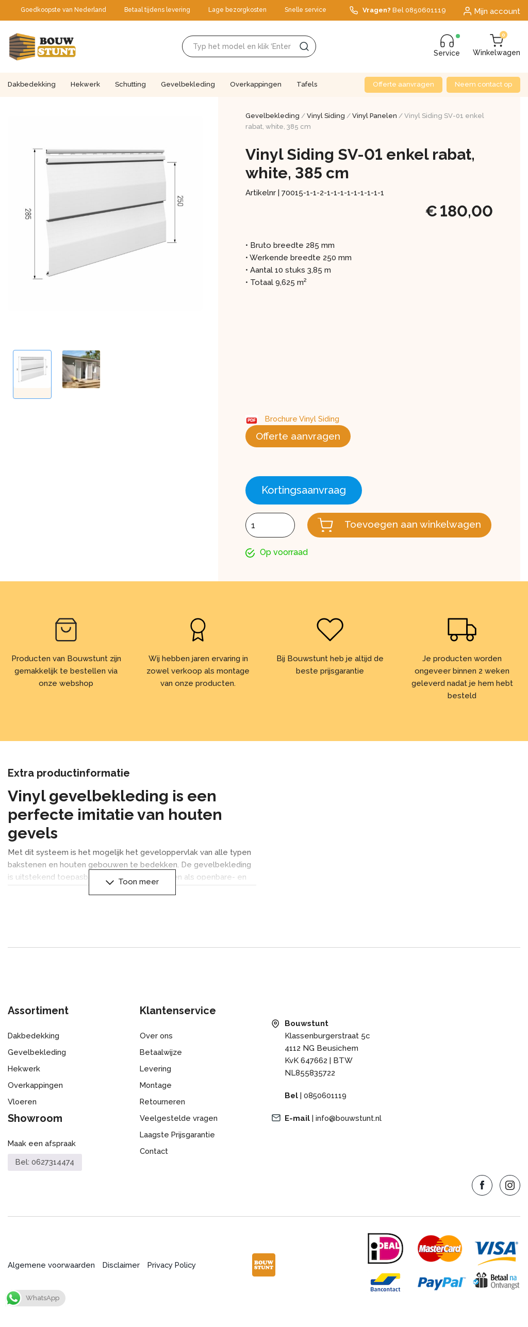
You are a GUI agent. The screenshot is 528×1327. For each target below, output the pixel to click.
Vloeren (22, 1115)
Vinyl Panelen (374, 116)
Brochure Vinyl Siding (303, 419)
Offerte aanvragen (403, 84)
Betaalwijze (161, 1065)
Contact (154, 1164)
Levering (156, 1082)
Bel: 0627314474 (45, 1175)
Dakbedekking (32, 84)
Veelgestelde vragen (179, 1131)
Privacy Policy (175, 1279)
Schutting (130, 84)
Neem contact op (483, 84)
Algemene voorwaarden (52, 1279)
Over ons (156, 1049)
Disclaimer (123, 1279)
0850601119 (325, 1109)
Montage (156, 1098)
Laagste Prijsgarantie (178, 1148)
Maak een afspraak (42, 1157)
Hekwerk (85, 84)
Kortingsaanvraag (303, 491)
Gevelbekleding (188, 84)
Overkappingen (256, 84)
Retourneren (163, 1115)
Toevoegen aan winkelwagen (410, 532)
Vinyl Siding (326, 116)
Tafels (306, 84)
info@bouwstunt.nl (350, 1131)
